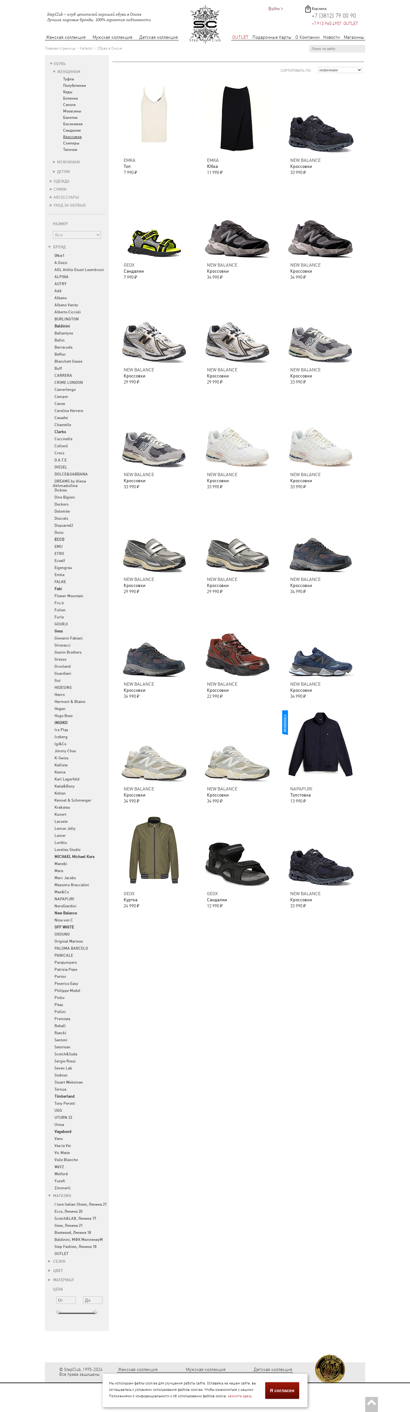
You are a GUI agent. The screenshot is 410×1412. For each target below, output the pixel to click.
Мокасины (72, 111)
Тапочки (70, 149)
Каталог (86, 48)
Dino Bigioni (64, 497)
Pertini (60, 976)
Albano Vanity (66, 305)
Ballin (59, 340)
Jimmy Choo (65, 751)
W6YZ (59, 1167)
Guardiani (62, 673)
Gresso (60, 659)
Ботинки (70, 98)
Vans (58, 1138)
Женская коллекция (66, 37)
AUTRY (60, 284)
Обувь (59, 64)
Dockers (61, 504)
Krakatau (62, 807)
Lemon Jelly (65, 828)
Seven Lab (63, 1068)
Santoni (60, 1040)
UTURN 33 (63, 1117)
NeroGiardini (65, 906)
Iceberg (61, 737)
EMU (58, 546)
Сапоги (69, 105)
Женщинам (68, 72)
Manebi (60, 864)
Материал (61, 1280)
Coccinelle (63, 439)
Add (58, 291)
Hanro (59, 694)
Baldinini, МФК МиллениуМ (78, 1239)
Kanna (59, 772)
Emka (59, 575)
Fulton (60, 610)
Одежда (61, 181)
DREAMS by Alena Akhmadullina (69, 483)
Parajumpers (65, 962)
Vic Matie (62, 1153)
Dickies (60, 490)
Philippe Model (67, 990)
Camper (61, 396)
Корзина (319, 8)
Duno (58, 532)
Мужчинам (68, 162)
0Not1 (59, 255)
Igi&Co (60, 744)
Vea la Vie (62, 1146)
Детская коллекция (158, 37)
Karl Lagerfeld (66, 779)
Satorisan (62, 1047)
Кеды (67, 92)
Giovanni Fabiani (68, 638)
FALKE (60, 582)
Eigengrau (63, 568)
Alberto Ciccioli (67, 312)
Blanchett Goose (68, 361)
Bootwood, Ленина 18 (72, 1232)
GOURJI (61, 624)
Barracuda (63, 347)
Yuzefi (59, 1181)
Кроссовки (72, 137)
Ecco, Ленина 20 (68, 1211)
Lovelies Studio (67, 849)
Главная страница (60, 48)
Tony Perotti (64, 1103)
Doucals (61, 518)
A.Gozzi (60, 262)
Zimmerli (62, 1188)
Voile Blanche (66, 1160)
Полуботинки (74, 85)
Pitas (58, 1005)
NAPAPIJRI (64, 899)
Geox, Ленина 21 (68, 1225)
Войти (274, 8)
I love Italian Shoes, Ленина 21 (80, 1204)
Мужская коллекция (112, 37)
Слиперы (71, 143)
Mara (58, 871)
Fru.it (59, 603)
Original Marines (68, 941)
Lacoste (61, 821)
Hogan (59, 708)
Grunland (62, 666)
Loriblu (60, 842)
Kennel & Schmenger (72, 800)
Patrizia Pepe (65, 969)
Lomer (60, 835)
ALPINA (61, 277)
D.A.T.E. (61, 460)
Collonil (61, 446)
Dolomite (62, 511)
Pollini (60, 1012)
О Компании (307, 37)
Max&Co (61, 892)
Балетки (70, 117)
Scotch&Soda (65, 1054)
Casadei (61, 418)
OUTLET (240, 37)
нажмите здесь (239, 1396)
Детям (63, 171)
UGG (58, 1110)
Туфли (68, 79)
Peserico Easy (66, 983)
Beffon (60, 354)
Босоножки (73, 124)
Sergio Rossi (65, 1061)
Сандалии (72, 130)
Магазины (354, 37)
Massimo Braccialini (71, 885)
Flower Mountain (68, 596)
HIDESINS (63, 687)
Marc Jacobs (65, 878)
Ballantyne (63, 333)
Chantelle (62, 425)
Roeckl (60, 1033)
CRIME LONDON (68, 382)
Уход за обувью (69, 205)
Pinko (59, 997)
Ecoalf (59, 560)
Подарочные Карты (271, 37)
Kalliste (61, 765)
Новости (331, 37)
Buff (58, 368)
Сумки (60, 189)
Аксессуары (66, 197)
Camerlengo (65, 389)
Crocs (59, 453)
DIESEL (60, 467)
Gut (57, 680)
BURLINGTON (66, 319)
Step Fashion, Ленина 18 (75, 1246)
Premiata (62, 1019)
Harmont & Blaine (69, 701)
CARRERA (63, 375)
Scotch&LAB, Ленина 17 (75, 1218)
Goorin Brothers (68, 652)
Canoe (59, 403)
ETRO (59, 553)
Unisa (59, 1124)
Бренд (57, 247)
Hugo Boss (63, 716)
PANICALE (63, 955)
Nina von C (63, 920)
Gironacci (62, 645)
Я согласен (282, 1390)
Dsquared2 (63, 525)
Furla (59, 617)
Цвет (55, 1270)
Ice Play (61, 730)
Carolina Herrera (68, 411)
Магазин (59, 1195)
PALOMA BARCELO (71, 948)
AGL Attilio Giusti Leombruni (79, 270)
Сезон (56, 1261)
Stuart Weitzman (68, 1082)
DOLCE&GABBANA (71, 474)
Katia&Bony (64, 786)
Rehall (60, 1026)
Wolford (61, 1174)
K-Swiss (61, 758)
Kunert (60, 814)
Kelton (60, 793)
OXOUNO (62, 934)
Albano (60, 298)
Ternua (60, 1089)
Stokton (61, 1075)
